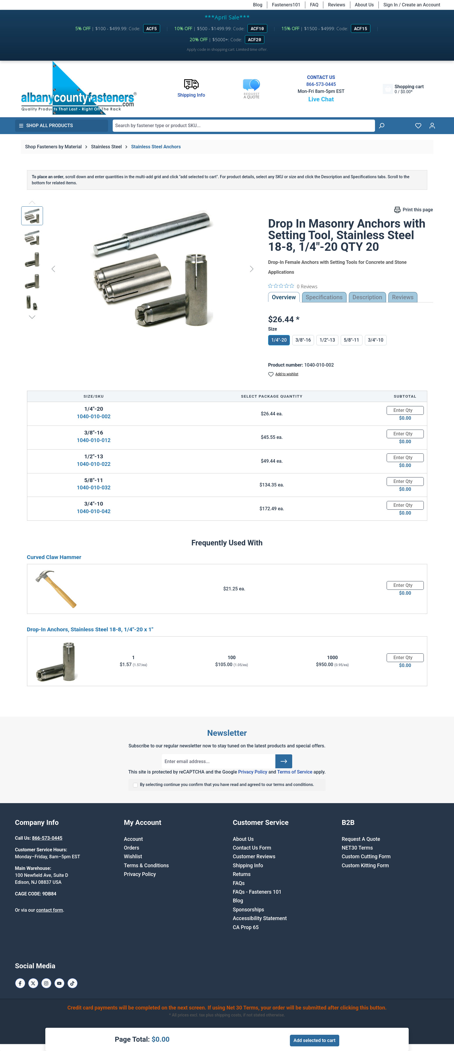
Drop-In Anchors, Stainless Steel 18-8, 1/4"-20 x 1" (90, 629)
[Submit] (284, 761)
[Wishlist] (418, 125)
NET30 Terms (357, 848)
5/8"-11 (351, 340)
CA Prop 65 (246, 927)
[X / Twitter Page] (33, 983)
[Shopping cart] (403, 89)
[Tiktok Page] (72, 983)
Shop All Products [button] (46, 125)
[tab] (367, 297)
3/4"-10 (375, 340)
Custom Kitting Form (365, 865)
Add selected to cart (314, 1040)
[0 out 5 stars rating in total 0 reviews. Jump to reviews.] (292, 286)
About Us (364, 5)
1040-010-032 (93, 487)
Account (133, 839)
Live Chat (321, 99)
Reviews (336, 5)
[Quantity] (405, 410)
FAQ (314, 5)
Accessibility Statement (260, 918)
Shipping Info (248, 865)
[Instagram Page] (46, 983)
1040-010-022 (93, 464)
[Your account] (432, 125)
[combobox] (244, 126)
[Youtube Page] (59, 983)
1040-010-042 (93, 511)
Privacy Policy (252, 772)
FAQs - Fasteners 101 (257, 892)
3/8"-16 (303, 340)
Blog (257, 5)
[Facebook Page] (20, 983)
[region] (139, 268)
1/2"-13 (327, 340)
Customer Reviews (254, 856)
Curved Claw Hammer (54, 557)
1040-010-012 (93, 440)
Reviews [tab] (403, 297)
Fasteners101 (286, 5)
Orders (131, 848)
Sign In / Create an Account (411, 5)
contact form (49, 910)
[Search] (381, 126)
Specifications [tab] (324, 297)
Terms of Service (294, 772)
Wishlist (133, 856)
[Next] (251, 268)
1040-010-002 (93, 416)
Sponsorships (248, 910)
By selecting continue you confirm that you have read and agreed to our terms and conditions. (227, 784)
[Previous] (53, 268)
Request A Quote (361, 839)
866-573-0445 (321, 84)
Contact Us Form (252, 848)
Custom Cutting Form (366, 856)
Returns (242, 874)
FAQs (239, 883)
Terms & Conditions (146, 865)
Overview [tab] (284, 297)
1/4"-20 (279, 340)
